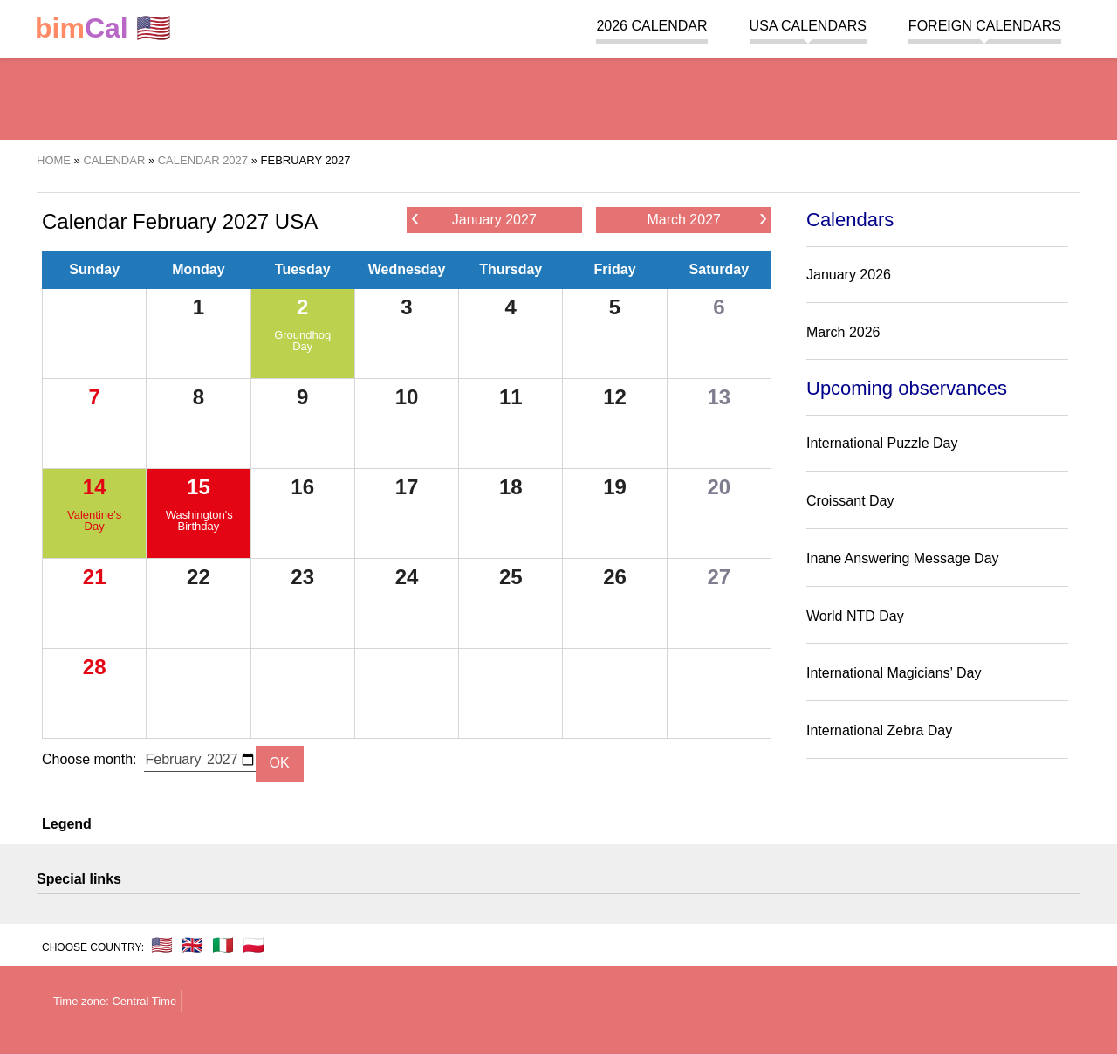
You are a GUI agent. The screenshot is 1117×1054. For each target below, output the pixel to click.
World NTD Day (855, 616)
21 (94, 577)
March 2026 (843, 332)
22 (198, 577)
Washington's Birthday (199, 520)
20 (718, 487)
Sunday (94, 269)
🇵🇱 (253, 944)
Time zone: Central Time (114, 1001)
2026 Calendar (651, 25)
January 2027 (474, 219)
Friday (615, 269)
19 (615, 487)
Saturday (719, 269)
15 (198, 487)
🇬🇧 (192, 944)
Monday (198, 269)
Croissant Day (850, 500)
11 (511, 397)
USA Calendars (808, 25)
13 (718, 397)
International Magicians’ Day (893, 672)
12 (615, 397)
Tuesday (303, 269)
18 (511, 487)
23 (302, 577)
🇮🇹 (223, 944)
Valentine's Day (94, 520)
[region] (558, 96)
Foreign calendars (984, 25)
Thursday (510, 269)
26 (615, 577)
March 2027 (707, 219)
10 (407, 397)
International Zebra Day (879, 730)
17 (407, 487)
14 (94, 487)
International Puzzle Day (881, 443)
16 (302, 487)
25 (511, 577)
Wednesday (407, 269)
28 (94, 667)
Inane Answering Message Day (902, 558)
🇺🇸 (103, 28)
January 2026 (848, 274)
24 (407, 577)
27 (718, 577)
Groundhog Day (302, 340)
